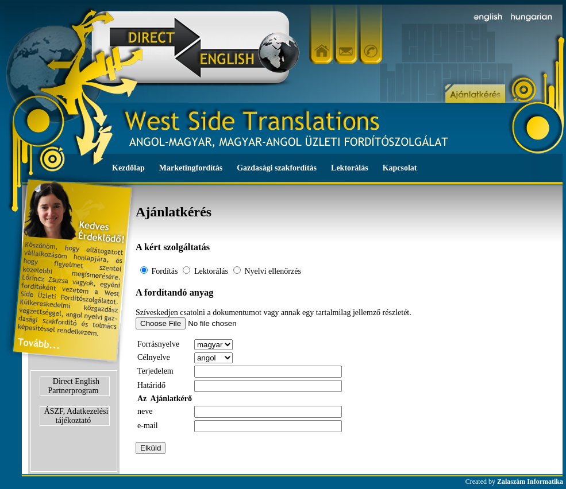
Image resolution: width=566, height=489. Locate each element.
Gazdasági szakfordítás (277, 168)
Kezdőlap (128, 168)
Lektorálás (349, 168)
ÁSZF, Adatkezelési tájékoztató (76, 416)
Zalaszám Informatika (530, 482)
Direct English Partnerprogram (74, 386)
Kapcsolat (400, 168)
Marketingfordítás (190, 168)
